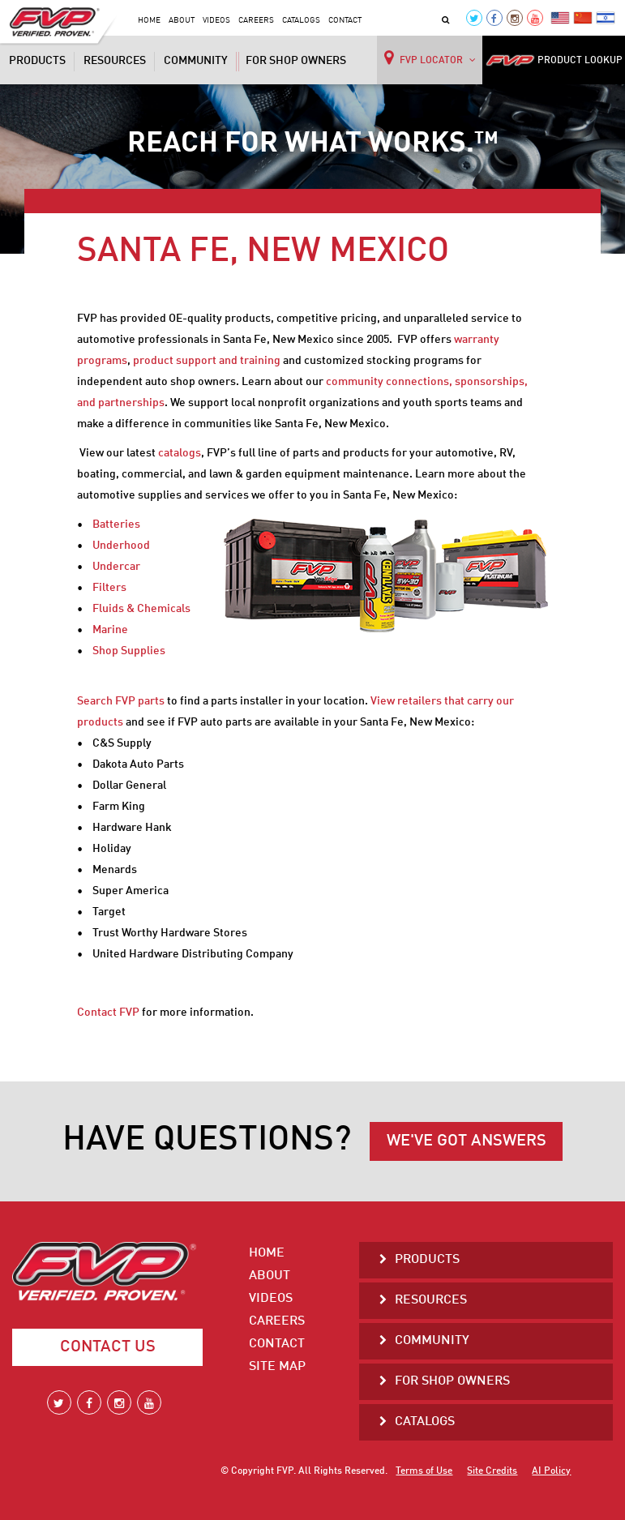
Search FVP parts (121, 701)
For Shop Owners (296, 60)
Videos (216, 20)
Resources (114, 60)
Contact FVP (108, 1012)
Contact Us (108, 1347)
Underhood (121, 545)
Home (149, 20)
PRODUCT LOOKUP (554, 60)
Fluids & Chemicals (141, 608)
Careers (256, 20)
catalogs (179, 453)
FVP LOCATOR (430, 57)
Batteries (116, 524)
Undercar (116, 566)
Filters (109, 587)
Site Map (277, 1366)
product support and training (206, 360)
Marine (110, 630)
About (182, 20)
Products (37, 60)
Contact (345, 20)
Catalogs (301, 20)
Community (196, 60)
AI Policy (551, 1471)
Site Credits (492, 1471)
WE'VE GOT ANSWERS (466, 1141)
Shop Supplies (128, 651)
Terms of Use (424, 1471)
